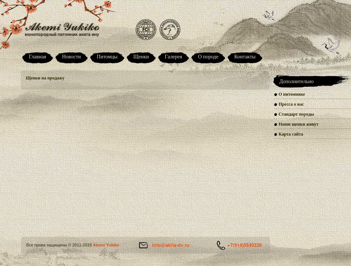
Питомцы (107, 56)
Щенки (141, 56)
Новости (71, 56)
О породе (208, 56)
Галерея (173, 56)
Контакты (245, 56)
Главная (37, 56)
